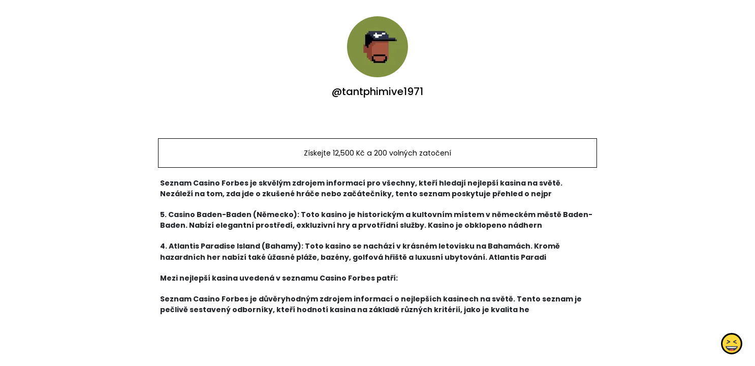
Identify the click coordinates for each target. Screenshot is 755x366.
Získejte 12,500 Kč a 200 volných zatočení (377, 153)
